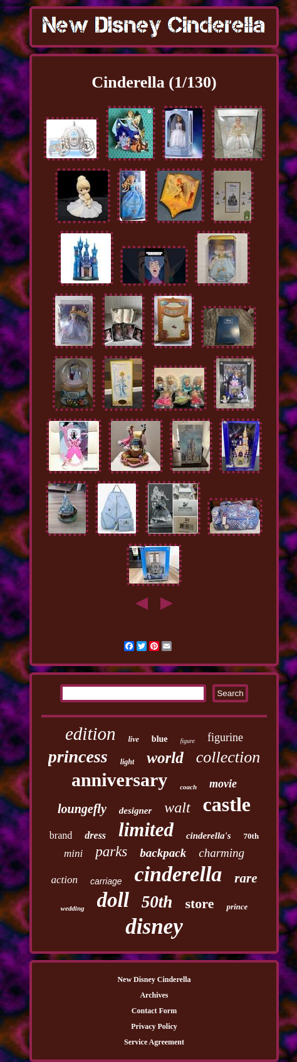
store (199, 903)
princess (78, 756)
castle (227, 804)
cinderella (178, 874)
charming (221, 852)
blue (160, 739)
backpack (163, 852)
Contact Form (154, 1010)
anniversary (119, 779)
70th (251, 836)
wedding (73, 908)
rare (245, 878)
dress (95, 835)
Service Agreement (154, 1042)
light (127, 761)
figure (187, 740)
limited (146, 830)
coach (188, 787)
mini (73, 853)
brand (61, 835)
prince (237, 906)
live (133, 739)
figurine (225, 737)
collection (228, 757)
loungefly (82, 809)
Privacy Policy (154, 1026)
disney (153, 926)
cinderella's (208, 836)
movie (223, 783)
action (64, 880)
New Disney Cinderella (153, 979)
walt (177, 807)
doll (113, 900)
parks (111, 851)
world (165, 757)
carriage (106, 881)
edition (90, 734)
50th (157, 902)
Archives (154, 995)
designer (135, 811)
